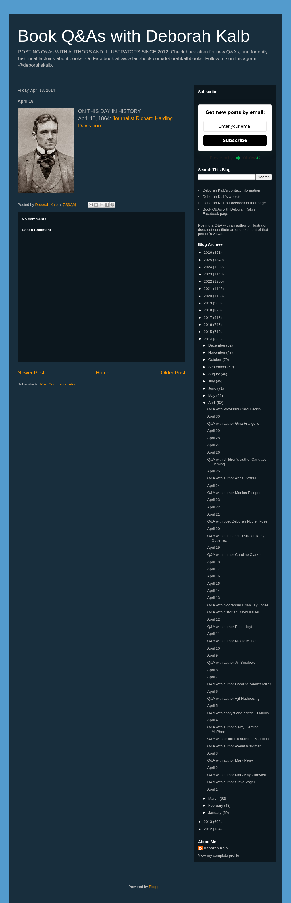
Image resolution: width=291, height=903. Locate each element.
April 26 (213, 452)
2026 (208, 252)
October (215, 359)
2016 (208, 324)
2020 (208, 296)
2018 (208, 310)
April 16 (213, 576)
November (217, 352)
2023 (208, 274)
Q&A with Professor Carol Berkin (234, 409)
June (212, 388)
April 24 (213, 485)
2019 (208, 303)
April (212, 403)
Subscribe (235, 140)
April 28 (213, 438)
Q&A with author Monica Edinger (234, 493)
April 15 (213, 583)
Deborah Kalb (216, 848)
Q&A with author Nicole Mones (232, 641)
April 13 (213, 598)
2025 (208, 260)
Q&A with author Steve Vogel (231, 782)
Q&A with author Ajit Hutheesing (233, 698)
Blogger (155, 887)
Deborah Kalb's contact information (231, 190)
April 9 (212, 655)
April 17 (213, 569)
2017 (208, 317)
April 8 (212, 670)
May (212, 395)
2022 (208, 281)
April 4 (212, 720)
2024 (208, 267)
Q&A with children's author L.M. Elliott (238, 739)
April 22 (213, 507)
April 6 (212, 691)
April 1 (212, 789)
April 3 (212, 753)
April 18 (213, 562)
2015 (208, 332)
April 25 (213, 471)
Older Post (173, 373)
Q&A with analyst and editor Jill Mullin (238, 713)
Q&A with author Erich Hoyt (229, 627)
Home (103, 373)
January (215, 812)
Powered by (235, 157)
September (217, 367)
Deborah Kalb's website (222, 196)
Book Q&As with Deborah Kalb (134, 35)
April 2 (212, 768)
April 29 (213, 431)
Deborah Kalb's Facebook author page (234, 203)
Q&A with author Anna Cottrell (231, 478)
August (214, 374)
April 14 (213, 590)
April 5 (212, 705)
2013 (208, 822)
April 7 (212, 677)
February (216, 805)
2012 (208, 829)
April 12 (213, 619)
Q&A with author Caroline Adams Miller (239, 684)
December (217, 345)
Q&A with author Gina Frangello (233, 423)
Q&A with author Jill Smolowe (231, 662)
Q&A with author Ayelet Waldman (234, 746)
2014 (208, 339)
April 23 (213, 500)
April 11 (213, 634)
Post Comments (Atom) (59, 384)
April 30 (213, 416)
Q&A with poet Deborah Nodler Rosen (238, 521)
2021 (208, 288)
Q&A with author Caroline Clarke (233, 554)
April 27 (213, 445)
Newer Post (31, 373)
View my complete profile (218, 855)
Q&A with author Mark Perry (230, 760)
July (212, 381)
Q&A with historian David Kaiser (233, 612)
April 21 (213, 514)
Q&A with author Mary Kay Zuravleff (236, 775)
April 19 (213, 547)
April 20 (213, 529)
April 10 (213, 648)
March (214, 798)
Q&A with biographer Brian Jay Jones (237, 605)
